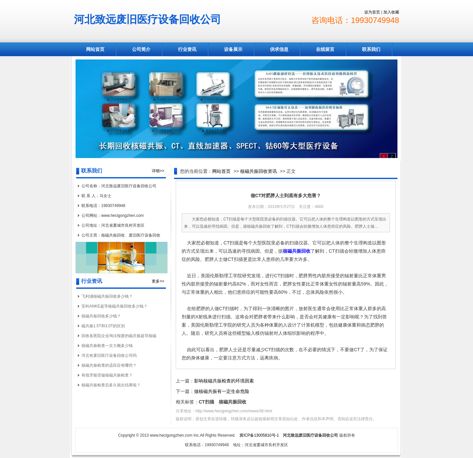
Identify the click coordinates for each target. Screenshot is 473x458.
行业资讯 (187, 49)
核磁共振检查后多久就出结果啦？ (111, 385)
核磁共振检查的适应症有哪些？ (109, 365)
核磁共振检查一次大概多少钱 (107, 345)
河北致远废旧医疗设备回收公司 (147, 19)
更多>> (158, 281)
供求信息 (279, 49)
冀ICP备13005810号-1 (259, 435)
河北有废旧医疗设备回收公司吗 (109, 355)
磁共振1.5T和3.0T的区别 (103, 326)
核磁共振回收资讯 (258, 171)
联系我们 (371, 49)
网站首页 (95, 49)
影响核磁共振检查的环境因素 (224, 380)
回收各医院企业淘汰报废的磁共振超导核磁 (118, 335)
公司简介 (141, 49)
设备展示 (233, 49)
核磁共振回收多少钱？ (101, 316)
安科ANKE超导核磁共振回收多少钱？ (114, 306)
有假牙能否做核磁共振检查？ (107, 375)
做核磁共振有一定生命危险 (221, 391)
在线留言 (325, 49)
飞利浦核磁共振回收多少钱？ (107, 296)
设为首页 (372, 12)
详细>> (158, 171)
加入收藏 (391, 12)
